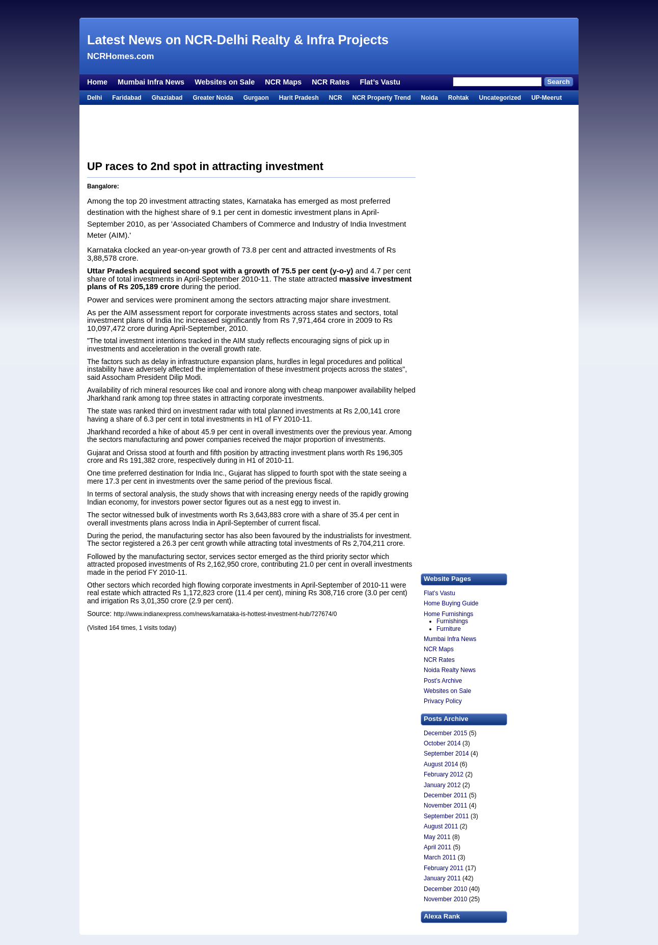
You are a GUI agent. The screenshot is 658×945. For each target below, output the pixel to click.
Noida (429, 97)
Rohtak (458, 97)
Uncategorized (500, 97)
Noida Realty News (450, 670)
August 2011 (441, 826)
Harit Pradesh (299, 97)
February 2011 (443, 868)
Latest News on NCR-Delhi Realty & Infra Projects (238, 40)
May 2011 (437, 837)
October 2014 (442, 743)
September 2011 (446, 816)
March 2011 (440, 857)
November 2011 (445, 805)
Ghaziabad (167, 97)
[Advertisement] (329, 9)
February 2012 (443, 774)
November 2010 (445, 899)
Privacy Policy (443, 701)
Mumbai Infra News (151, 82)
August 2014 (441, 764)
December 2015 (445, 733)
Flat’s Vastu (380, 82)
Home (97, 82)
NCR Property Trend (381, 97)
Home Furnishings (448, 614)
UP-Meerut (546, 97)
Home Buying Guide (451, 603)
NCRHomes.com (120, 56)
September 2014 (446, 753)
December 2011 (445, 795)
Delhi (94, 97)
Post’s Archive (443, 680)
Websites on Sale (225, 82)
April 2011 (437, 847)
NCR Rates (330, 82)
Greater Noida (213, 97)
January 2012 (442, 785)
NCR (335, 97)
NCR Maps (283, 82)
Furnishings (452, 621)
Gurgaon (256, 97)
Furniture (448, 628)
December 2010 (445, 889)
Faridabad (126, 97)
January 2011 (442, 878)
